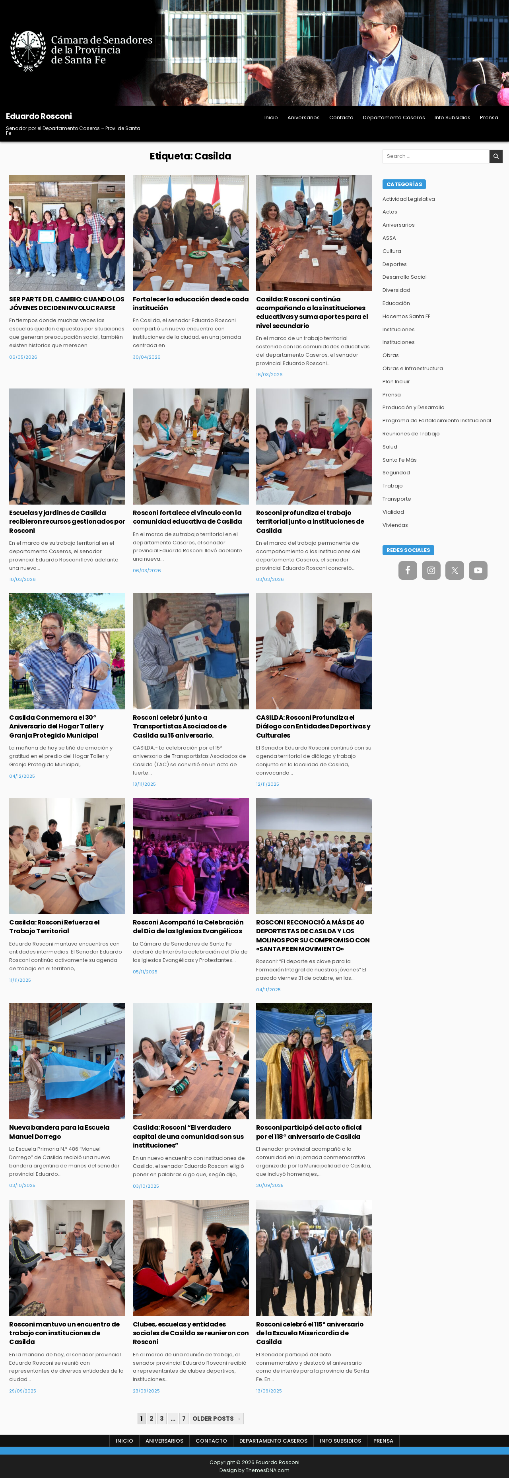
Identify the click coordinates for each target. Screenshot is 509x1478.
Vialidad (393, 512)
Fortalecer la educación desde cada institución (191, 304)
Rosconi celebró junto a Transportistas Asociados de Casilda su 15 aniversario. (180, 726)
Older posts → (216, 1418)
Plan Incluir (396, 381)
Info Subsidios (452, 117)
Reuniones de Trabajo (411, 433)
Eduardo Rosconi (39, 116)
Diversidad (396, 290)
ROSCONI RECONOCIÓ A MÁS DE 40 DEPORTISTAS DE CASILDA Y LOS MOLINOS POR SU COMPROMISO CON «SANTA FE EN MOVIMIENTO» (313, 936)
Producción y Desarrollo (414, 407)
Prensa (489, 117)
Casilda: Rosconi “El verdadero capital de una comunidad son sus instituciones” (188, 1136)
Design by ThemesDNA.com (254, 1470)
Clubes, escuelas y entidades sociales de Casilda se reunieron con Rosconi (191, 1333)
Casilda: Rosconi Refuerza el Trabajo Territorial (54, 927)
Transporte (397, 499)
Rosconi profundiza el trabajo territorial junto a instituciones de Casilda (310, 521)
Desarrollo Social (405, 277)
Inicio (271, 117)
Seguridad (396, 472)
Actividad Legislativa (409, 199)
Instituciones (399, 329)
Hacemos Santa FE (407, 316)
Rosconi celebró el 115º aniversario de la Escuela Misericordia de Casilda (310, 1333)
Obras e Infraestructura (413, 368)
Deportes (395, 264)
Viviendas (395, 525)
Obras (391, 355)
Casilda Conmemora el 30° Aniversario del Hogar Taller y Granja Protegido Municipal (56, 726)
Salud (390, 447)
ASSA (389, 238)
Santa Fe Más (400, 460)
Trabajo (393, 485)
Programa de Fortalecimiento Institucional (437, 420)
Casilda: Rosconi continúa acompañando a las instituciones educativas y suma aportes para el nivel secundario (312, 312)
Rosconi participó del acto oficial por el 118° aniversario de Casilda (309, 1132)
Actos (390, 212)
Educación (396, 303)
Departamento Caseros (394, 117)
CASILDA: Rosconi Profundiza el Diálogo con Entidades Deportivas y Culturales (313, 726)
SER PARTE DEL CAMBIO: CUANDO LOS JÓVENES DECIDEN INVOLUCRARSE (66, 304)
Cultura (392, 251)
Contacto (341, 117)
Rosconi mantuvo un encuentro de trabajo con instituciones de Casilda (64, 1333)
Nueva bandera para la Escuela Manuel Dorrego (59, 1132)
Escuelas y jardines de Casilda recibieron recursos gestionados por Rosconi (67, 521)
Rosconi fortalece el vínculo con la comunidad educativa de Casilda (187, 517)
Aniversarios (304, 117)
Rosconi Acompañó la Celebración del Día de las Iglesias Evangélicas (188, 927)
